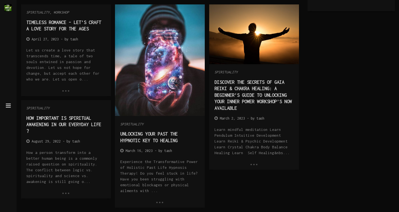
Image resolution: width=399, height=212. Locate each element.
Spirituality (38, 12)
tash (74, 39)
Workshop (61, 12)
